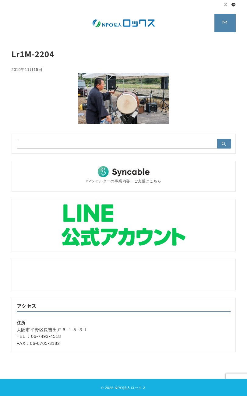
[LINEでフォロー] (233, 5)
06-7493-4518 (46, 336)
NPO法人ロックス (130, 388)
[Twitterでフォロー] (226, 5)
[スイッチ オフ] (225, 23)
